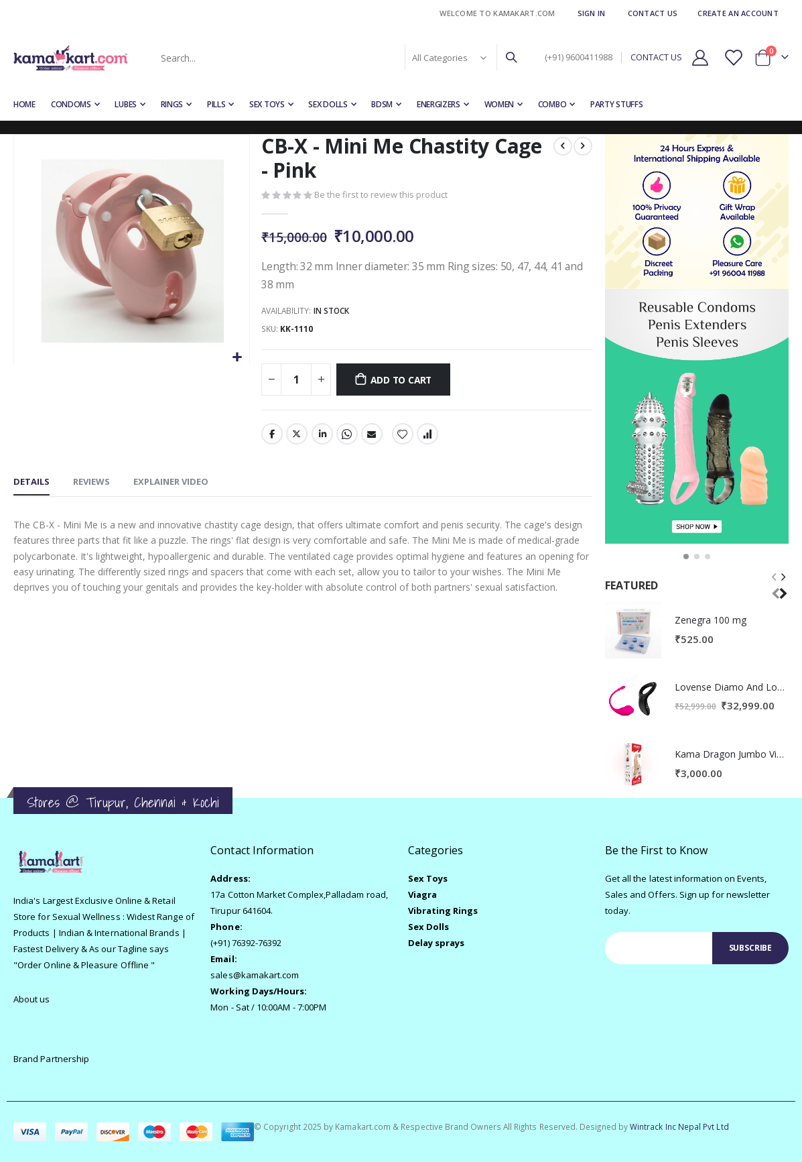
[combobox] (337, 57)
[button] (237, 357)
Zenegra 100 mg (710, 620)
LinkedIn (321, 436)
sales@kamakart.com (254, 975)
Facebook (272, 436)
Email (372, 436)
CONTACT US (656, 57)
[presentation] (783, 584)
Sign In (592, 13)
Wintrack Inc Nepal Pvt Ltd (679, 1126)
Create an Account (738, 13)
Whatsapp (346, 436)
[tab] (31, 485)
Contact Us (653, 13)
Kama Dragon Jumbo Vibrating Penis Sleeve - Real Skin (732, 754)
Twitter (297, 436)
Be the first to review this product (381, 196)
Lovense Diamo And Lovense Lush (732, 687)
